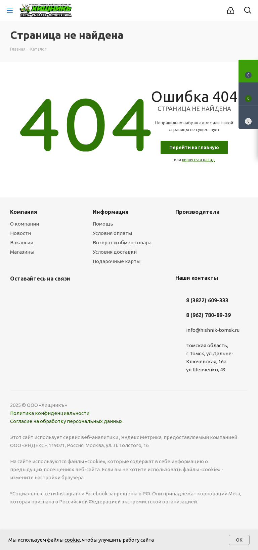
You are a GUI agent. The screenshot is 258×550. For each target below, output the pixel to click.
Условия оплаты (112, 233)
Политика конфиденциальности (49, 413)
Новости (20, 233)
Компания (23, 212)
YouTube (84, 294)
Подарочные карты (116, 261)
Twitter (50, 294)
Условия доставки (115, 252)
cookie (72, 540)
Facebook (33, 294)
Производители (197, 212)
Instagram (67, 294)
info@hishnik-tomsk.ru (213, 330)
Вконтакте (17, 294)
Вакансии (21, 242)
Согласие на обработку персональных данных (66, 421)
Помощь (103, 224)
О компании (24, 224)
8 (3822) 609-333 (207, 300)
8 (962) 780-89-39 (208, 315)
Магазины (22, 252)
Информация (111, 212)
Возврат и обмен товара (122, 242)
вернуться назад (198, 160)
